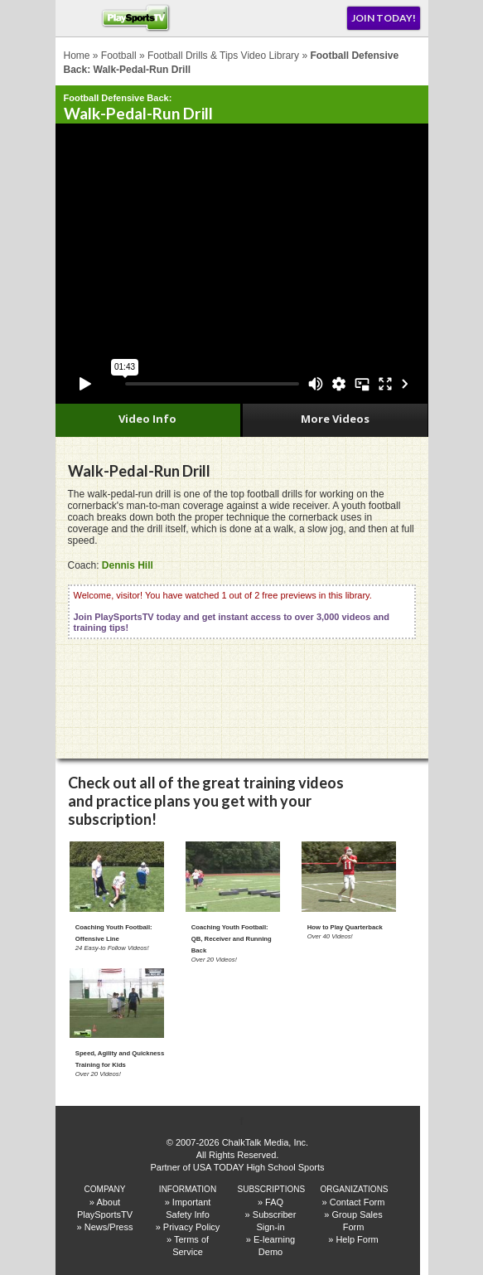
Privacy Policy (191, 1227)
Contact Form (357, 1202)
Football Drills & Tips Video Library (223, 55)
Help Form (357, 1239)
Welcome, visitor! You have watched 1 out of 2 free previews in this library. (231, 611)
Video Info (147, 418)
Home (77, 55)
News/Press (109, 1227)
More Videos (335, 418)
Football (119, 55)
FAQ (274, 1202)
